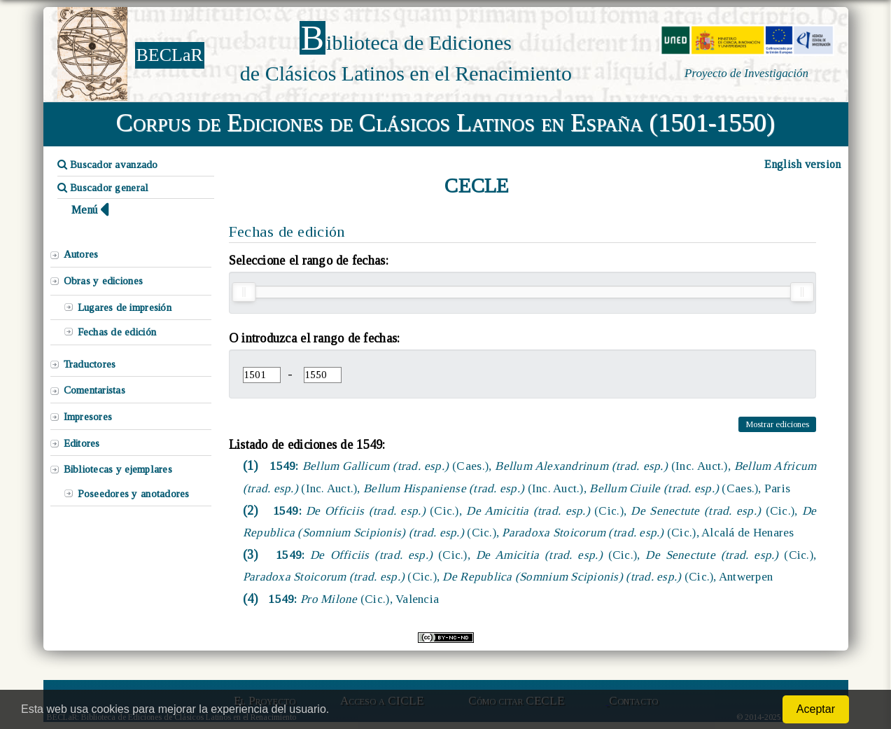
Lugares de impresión (124, 307)
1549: (352, 599)
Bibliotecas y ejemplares (118, 469)
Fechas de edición (117, 332)
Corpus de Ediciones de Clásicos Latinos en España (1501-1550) (445, 123)
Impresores (88, 416)
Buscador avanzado (107, 164)
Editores (82, 443)
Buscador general (103, 187)
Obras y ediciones (103, 280)
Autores (81, 254)
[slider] (243, 292)
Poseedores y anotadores (134, 493)
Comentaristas (94, 390)
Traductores (90, 364)
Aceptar (816, 709)
